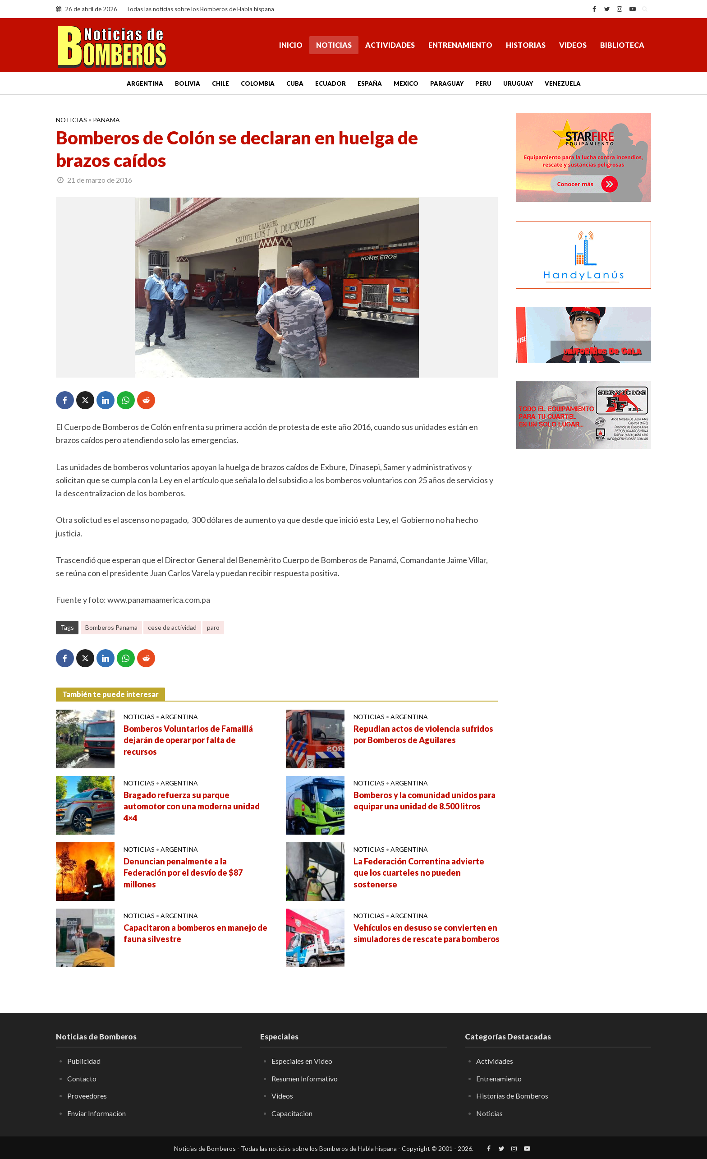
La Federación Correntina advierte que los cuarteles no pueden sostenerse (419, 873)
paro (213, 627)
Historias (526, 45)
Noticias (334, 45)
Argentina (145, 83)
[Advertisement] (583, 602)
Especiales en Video (301, 1061)
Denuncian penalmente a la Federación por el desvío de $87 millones (183, 873)
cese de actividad (172, 627)
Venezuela (563, 83)
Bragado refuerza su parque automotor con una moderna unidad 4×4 (192, 806)
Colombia (258, 83)
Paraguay (447, 83)
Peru (483, 83)
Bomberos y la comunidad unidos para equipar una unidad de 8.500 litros (425, 801)
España (370, 83)
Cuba (294, 83)
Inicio (291, 45)
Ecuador (330, 83)
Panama (106, 120)
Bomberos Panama (111, 627)
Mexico (406, 83)
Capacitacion (291, 1113)
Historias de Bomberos (512, 1095)
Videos (573, 45)
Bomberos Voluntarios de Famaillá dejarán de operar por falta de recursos (188, 740)
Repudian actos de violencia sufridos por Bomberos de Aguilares (423, 734)
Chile (220, 83)
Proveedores (87, 1095)
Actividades (390, 45)
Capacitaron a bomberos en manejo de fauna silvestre (195, 933)
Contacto (81, 1078)
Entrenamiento (460, 45)
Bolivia (187, 83)
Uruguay (518, 83)
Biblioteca (622, 45)
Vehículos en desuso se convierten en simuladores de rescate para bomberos (427, 933)
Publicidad (84, 1061)
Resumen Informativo (304, 1078)
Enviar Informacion (96, 1113)
